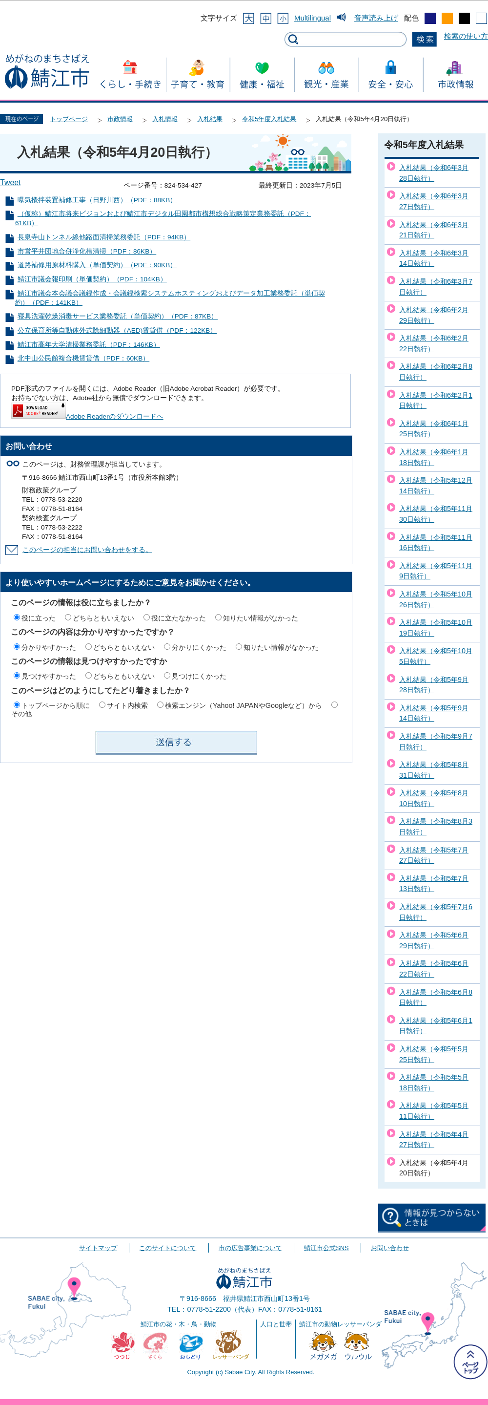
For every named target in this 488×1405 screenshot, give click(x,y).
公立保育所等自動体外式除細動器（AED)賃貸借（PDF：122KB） (117, 330)
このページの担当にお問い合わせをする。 (87, 549)
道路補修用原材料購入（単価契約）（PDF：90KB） (97, 265)
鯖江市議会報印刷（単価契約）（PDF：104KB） (92, 279)
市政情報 (120, 119)
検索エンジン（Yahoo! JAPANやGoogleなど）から (243, 705)
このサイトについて (167, 1248)
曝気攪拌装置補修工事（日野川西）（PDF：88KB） (97, 200)
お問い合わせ (390, 1248)
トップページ (69, 119)
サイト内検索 (127, 705)
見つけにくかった (199, 676)
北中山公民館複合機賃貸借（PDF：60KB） (83, 358)
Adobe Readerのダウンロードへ (87, 416)
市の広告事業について (250, 1248)
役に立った (38, 618)
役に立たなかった (178, 618)
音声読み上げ (376, 18)
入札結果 (210, 119)
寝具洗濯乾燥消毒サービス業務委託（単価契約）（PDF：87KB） (118, 316)
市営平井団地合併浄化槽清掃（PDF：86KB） (87, 251)
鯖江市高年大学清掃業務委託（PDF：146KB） (89, 344)
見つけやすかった (48, 676)
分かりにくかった (199, 647)
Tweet (10, 182)
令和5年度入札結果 (269, 119)
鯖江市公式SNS (326, 1248)
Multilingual (312, 18)
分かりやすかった (48, 647)
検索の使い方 (466, 36)
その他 (21, 714)
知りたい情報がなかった (260, 618)
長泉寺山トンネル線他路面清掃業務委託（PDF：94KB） (104, 237)
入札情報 (165, 119)
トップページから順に (55, 705)
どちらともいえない (103, 618)
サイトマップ (98, 1248)
